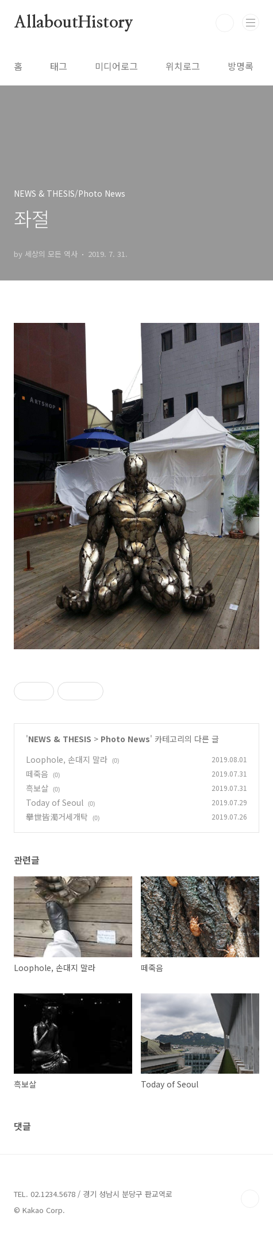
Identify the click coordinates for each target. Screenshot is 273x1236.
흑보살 (37, 788)
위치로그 (183, 66)
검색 (224, 23)
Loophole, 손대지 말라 (66, 759)
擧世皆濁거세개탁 (57, 816)
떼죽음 (37, 773)
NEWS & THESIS (59, 738)
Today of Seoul (54, 802)
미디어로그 (116, 66)
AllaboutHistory (73, 23)
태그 (58, 66)
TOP (250, 1199)
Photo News (125, 738)
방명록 (240, 66)
